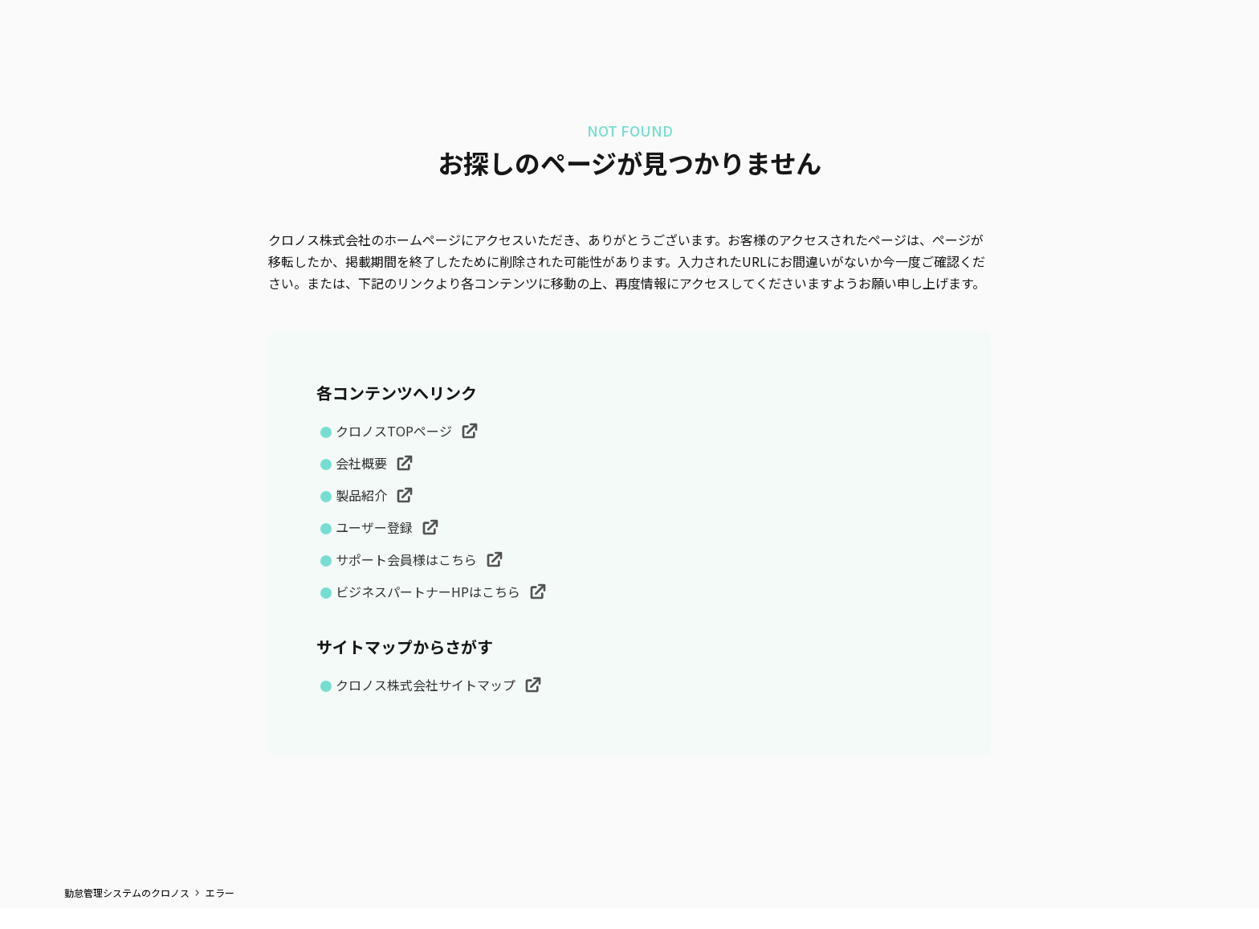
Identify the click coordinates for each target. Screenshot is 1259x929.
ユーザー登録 (376, 527)
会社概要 (363, 463)
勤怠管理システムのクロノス (126, 892)
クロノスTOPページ (395, 430)
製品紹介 (363, 495)
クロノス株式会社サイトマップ (427, 684)
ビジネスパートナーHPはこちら (430, 591)
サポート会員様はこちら (408, 559)
